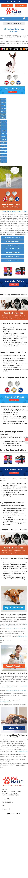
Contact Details (7, 809)
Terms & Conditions (8, 802)
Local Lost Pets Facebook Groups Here (16, 628)
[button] (3, 18)
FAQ (4, 805)
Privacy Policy (6, 798)
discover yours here (5, 701)
